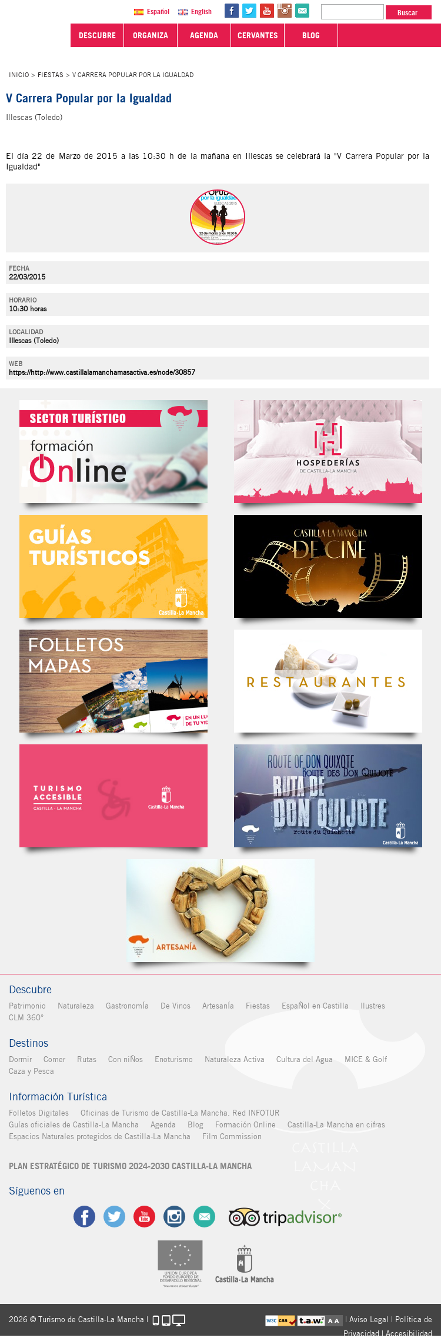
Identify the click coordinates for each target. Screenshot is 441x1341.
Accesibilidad (409, 1333)
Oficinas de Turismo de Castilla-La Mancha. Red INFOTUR (180, 1113)
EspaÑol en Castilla (315, 1005)
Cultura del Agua (304, 1059)
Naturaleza (76, 1005)
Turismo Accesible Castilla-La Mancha (113, 795)
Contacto (204, 1216)
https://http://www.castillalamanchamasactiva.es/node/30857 (102, 372)
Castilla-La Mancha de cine (328, 566)
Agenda (163, 1124)
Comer (54, 1059)
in (285, 11)
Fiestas (51, 75)
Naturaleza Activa (235, 1059)
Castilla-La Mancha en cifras (336, 1124)
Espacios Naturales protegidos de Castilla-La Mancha (100, 1136)
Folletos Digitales (113, 681)
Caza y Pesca (31, 1071)
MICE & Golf (366, 1059)
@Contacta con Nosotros (302, 11)
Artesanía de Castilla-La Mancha (220, 910)
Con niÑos (125, 1059)
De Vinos (176, 1005)
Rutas (86, 1059)
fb (232, 11)
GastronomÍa (127, 1005)
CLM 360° (26, 1017)
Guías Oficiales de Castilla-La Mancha (113, 566)
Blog (195, 1124)
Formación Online (245, 1124)
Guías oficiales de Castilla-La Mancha (74, 1124)
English (201, 11)
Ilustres (372, 1005)
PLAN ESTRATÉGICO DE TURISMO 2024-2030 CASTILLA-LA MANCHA (130, 1166)
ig (174, 1216)
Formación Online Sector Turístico (113, 451)
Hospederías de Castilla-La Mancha (328, 451)
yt (267, 11)
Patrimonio (27, 1005)
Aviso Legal (369, 1319)
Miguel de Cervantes (328, 795)
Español (158, 11)
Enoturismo (174, 1059)
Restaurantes (328, 681)
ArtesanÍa (218, 1005)
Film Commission (232, 1136)
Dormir (20, 1059)
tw (249, 11)
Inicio (19, 75)
